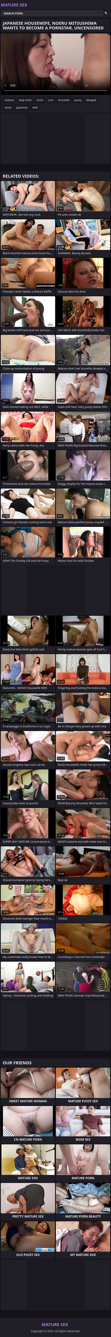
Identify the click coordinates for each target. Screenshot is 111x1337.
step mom (25, 100)
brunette (64, 100)
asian (8, 107)
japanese (22, 107)
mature (9, 100)
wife (35, 107)
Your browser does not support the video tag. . (55, 64)
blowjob (91, 100)
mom (40, 100)
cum (50, 100)
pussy (77, 100)
